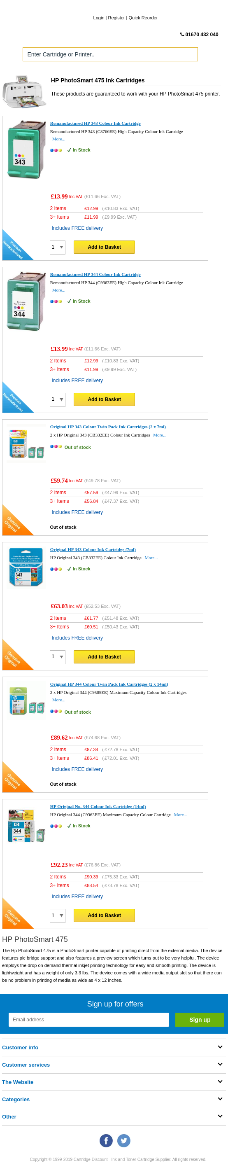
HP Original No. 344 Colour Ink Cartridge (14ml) (98, 806)
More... (58, 138)
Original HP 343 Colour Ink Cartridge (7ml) (93, 549)
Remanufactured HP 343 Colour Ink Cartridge (95, 123)
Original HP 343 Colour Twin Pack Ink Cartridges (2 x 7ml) (108, 426)
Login (99, 17)
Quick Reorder (143, 17)
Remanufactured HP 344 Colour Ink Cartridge (95, 274)
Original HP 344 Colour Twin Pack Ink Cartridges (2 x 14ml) (109, 684)
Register (116, 17)
